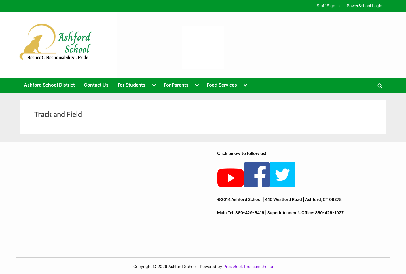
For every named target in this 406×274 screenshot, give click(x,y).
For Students (131, 85)
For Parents (176, 85)
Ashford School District (49, 85)
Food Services (222, 85)
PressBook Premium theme (248, 266)
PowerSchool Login (364, 5)
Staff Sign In (328, 5)
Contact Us (96, 85)
